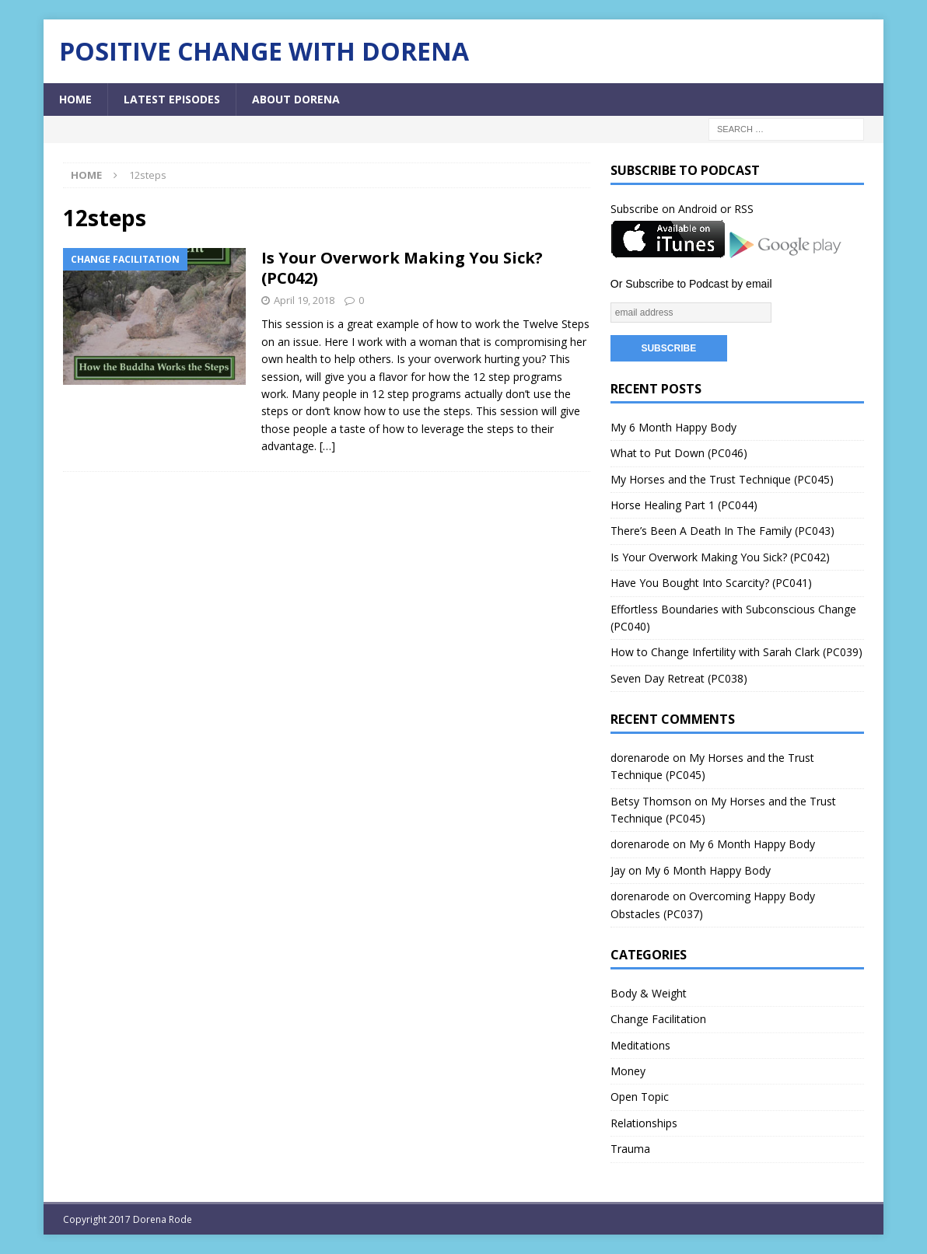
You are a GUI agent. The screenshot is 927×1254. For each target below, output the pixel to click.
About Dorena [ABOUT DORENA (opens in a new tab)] (296, 99)
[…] (327, 445)
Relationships (643, 1123)
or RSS (737, 208)
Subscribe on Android (663, 208)
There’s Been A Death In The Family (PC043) (722, 530)
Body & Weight (648, 993)
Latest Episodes (172, 99)
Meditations (640, 1045)
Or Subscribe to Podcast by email (691, 284)
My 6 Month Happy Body (673, 427)
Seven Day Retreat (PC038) (678, 678)
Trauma (630, 1148)
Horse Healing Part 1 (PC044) (683, 505)
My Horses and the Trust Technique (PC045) (722, 479)
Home (75, 99)
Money (627, 1071)
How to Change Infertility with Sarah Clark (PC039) (736, 651)
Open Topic (639, 1096)
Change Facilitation (658, 1018)
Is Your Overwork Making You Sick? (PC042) (402, 267)
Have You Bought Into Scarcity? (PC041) (711, 582)
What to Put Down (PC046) (678, 452)
